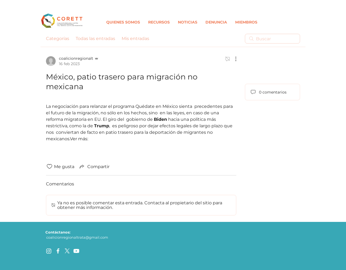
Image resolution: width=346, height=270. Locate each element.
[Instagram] (48, 251)
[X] (67, 251)
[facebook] (58, 251)
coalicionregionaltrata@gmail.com (77, 237)
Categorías (57, 38)
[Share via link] (94, 166)
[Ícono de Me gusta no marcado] (49, 166)
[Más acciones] (233, 59)
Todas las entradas (95, 38)
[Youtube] (76, 251)
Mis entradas (135, 38)
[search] (272, 39)
